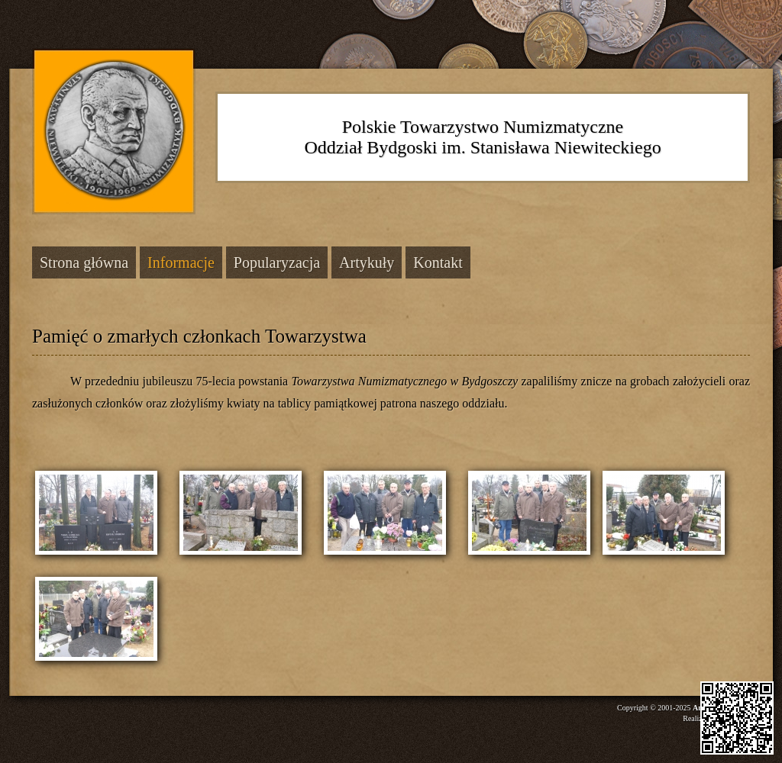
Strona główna (84, 262)
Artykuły (366, 262)
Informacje (181, 262)
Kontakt (437, 262)
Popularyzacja (277, 262)
